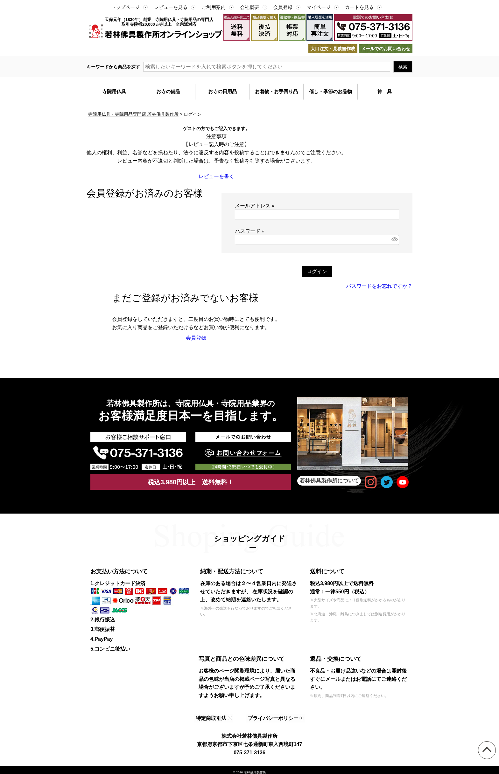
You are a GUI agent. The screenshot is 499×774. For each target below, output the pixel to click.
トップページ (125, 7)
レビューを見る (170, 7)
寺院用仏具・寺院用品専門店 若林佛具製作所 (133, 114)
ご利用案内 (214, 7)
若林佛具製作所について (329, 480)
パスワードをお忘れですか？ (379, 286)
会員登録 (282, 7)
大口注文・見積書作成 (333, 48)
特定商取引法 (213, 716)
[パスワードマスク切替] (394, 240)
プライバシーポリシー (269, 716)
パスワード (251, 231)
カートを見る (359, 7)
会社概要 (249, 7)
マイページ (319, 7)
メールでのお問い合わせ (385, 48)
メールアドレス (256, 205)
